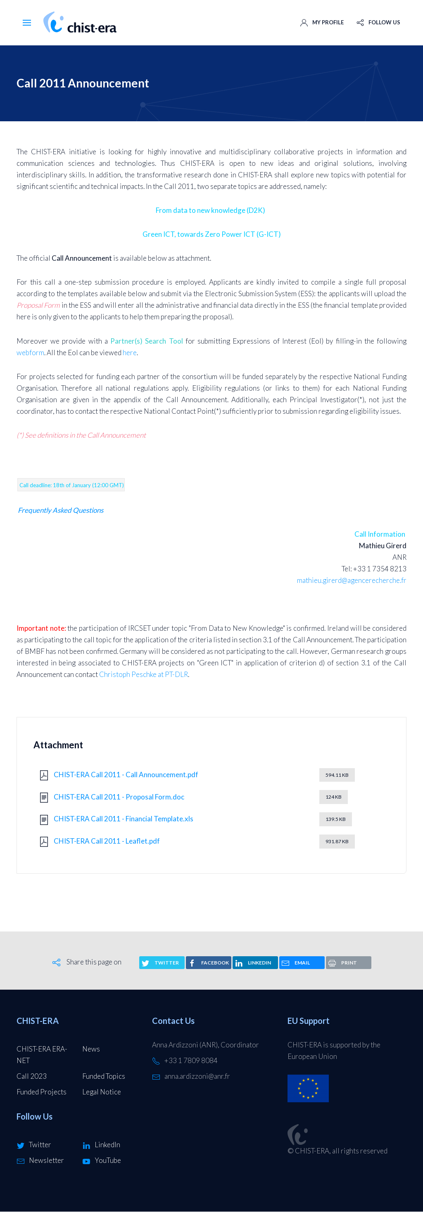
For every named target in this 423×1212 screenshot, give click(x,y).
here (130, 352)
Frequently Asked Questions (60, 510)
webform (30, 352)
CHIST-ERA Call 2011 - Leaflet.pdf (107, 841)
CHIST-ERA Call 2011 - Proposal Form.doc (119, 796)
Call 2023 (32, 1076)
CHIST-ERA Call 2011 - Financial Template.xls (123, 818)
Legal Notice (101, 1091)
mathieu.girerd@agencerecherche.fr (351, 580)
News (91, 1049)
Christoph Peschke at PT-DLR (143, 674)
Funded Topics (103, 1076)
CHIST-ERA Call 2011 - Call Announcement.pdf (126, 774)
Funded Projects (42, 1091)
